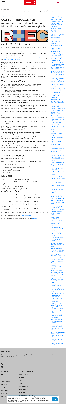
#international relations (8, 16)
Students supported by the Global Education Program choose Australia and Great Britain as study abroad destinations (57, 297)
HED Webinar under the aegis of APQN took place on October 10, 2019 (58, 327)
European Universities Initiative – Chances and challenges (58, 261)
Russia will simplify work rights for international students (57, 207)
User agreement (23, 386)
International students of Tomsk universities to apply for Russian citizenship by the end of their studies (57, 66)
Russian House (5, 393)
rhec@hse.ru (36, 218)
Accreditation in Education (33, 58)
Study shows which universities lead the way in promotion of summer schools (57, 144)
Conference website (25, 215)
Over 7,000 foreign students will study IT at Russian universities (58, 255)
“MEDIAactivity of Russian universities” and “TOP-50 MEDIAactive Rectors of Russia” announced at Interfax (57, 231)
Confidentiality (23, 389)
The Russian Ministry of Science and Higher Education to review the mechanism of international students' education (57, 82)
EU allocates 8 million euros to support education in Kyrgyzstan (58, 106)
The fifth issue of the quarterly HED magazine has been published (57, 24)
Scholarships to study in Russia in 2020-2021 (58, 89)
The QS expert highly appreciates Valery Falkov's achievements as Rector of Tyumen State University (57, 57)
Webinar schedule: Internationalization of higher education (57, 137)
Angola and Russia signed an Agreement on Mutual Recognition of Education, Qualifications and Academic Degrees (57, 281)
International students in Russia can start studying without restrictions (57, 36)
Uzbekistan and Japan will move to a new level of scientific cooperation (58, 101)
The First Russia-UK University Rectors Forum (56, 213)
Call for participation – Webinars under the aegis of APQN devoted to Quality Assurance (57, 306)
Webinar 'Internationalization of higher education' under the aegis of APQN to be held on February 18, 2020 (57, 47)
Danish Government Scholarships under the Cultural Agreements (57, 250)
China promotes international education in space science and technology (57, 127)
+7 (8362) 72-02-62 (8, 364)
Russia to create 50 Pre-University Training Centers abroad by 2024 (58, 196)
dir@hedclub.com (8, 367)
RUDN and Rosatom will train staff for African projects (57, 239)
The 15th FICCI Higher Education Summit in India (57, 191)
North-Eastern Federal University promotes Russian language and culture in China (57, 73)
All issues (21, 377)
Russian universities (27, 372)
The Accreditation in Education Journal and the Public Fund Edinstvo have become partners (57, 157)
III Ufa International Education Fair (56, 340)
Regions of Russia (24, 375)
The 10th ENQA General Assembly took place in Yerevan (57, 289)
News (8, 9)
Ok (55, 399)
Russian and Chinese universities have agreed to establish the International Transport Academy (57, 171)
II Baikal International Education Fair (57, 344)
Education (4, 384)
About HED (22, 392)
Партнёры (21, 383)
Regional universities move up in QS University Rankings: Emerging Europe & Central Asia (57, 314)
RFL (2, 375)
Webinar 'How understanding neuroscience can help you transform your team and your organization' (57, 221)
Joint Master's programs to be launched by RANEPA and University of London (58, 334)
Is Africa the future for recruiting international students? (57, 244)
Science (3, 387)
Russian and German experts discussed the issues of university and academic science (57, 185)
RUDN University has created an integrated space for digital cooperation (57, 113)
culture (3, 400)
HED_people (4, 390)
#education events (21, 16)
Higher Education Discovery (12, 59)
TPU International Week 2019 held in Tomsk (57, 132)
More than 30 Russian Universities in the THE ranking (57, 202)
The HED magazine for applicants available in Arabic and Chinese (57, 17)
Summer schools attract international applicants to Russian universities (58, 178)
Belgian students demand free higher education (56, 266)
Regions (3, 396)
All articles (4, 372)
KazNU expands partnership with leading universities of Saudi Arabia (57, 95)
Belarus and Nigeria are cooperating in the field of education (58, 164)
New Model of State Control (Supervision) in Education (57, 321)
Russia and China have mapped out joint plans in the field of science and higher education (57, 120)
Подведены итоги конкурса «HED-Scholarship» (56, 30)
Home (3, 9)
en (59, 2)
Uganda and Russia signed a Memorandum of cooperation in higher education (58, 273)
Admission (4, 378)
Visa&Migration (5, 381)
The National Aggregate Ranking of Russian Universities (57, 150)
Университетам (55, 41)
